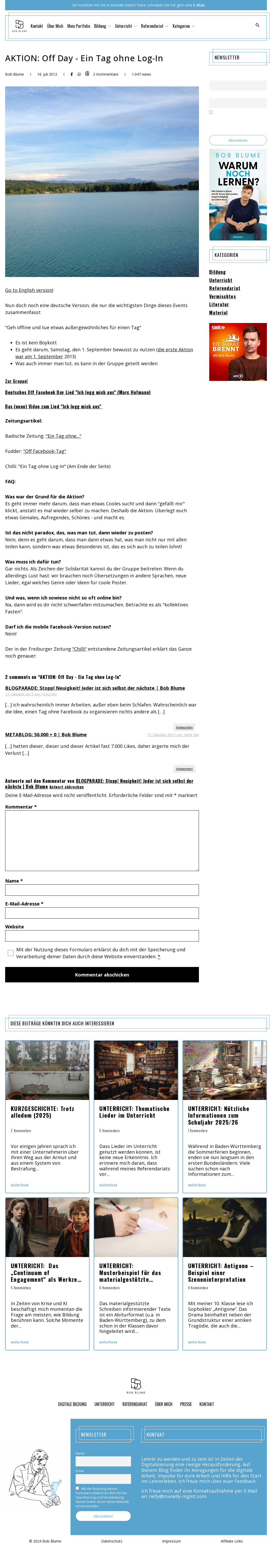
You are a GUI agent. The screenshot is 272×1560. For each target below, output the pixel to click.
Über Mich (55, 26)
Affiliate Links (232, 1541)
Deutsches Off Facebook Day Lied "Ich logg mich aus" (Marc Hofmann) (78, 392)
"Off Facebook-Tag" (44, 451)
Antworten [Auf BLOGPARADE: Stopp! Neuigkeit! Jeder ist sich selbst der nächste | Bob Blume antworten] (184, 727)
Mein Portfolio (78, 26)
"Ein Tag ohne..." (63, 436)
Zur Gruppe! (16, 381)
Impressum (171, 1541)
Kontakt (37, 26)
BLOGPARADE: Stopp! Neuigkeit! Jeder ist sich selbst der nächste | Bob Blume (95, 688)
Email (213, 95)
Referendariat (154, 26)
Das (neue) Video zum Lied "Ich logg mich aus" (54, 406)
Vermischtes (222, 296)
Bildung (102, 26)
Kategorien (184, 26)
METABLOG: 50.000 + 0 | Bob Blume (46, 734)
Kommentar (21, 807)
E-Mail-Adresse (24, 904)
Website (14, 927)
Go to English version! (29, 290)
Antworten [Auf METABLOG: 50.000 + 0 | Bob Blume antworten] (184, 768)
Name (14, 881)
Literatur (219, 304)
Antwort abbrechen (66, 787)
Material (218, 313)
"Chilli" (79, 649)
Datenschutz (111, 1541)
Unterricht (126, 26)
